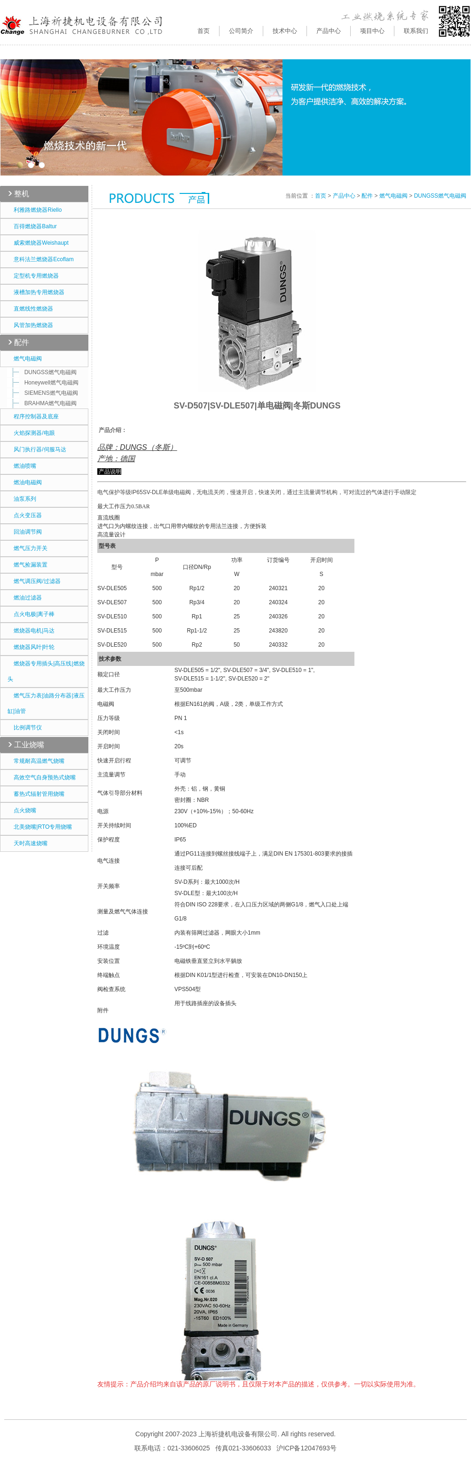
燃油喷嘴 (22, 466)
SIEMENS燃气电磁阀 (45, 393)
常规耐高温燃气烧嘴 (36, 761)
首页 (203, 30)
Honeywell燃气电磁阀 (45, 382)
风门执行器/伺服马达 (37, 449)
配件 (21, 342)
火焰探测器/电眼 (31, 433)
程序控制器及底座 (33, 416)
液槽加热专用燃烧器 (36, 292)
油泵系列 (22, 499)
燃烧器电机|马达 (31, 630)
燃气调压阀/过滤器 (34, 581)
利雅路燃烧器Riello (35, 210)
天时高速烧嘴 (27, 843)
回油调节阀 (25, 531)
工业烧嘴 (29, 745)
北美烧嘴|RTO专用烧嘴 (40, 827)
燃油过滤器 (25, 597)
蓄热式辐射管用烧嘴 (36, 794)
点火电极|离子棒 (31, 614)
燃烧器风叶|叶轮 (31, 647)
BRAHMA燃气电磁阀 (44, 403)
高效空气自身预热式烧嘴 (42, 777)
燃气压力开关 (27, 548)
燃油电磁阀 (25, 482)
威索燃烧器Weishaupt (38, 243)
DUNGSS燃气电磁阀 (44, 372)
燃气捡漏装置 (27, 564)
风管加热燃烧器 (30, 325)
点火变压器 (25, 515)
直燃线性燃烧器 (30, 308)
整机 (21, 194)
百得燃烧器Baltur (32, 226)
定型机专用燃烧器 (33, 275)
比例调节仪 (25, 727)
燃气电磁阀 (25, 358)
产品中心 (344, 195)
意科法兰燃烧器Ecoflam (41, 259)
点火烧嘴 (22, 810)
